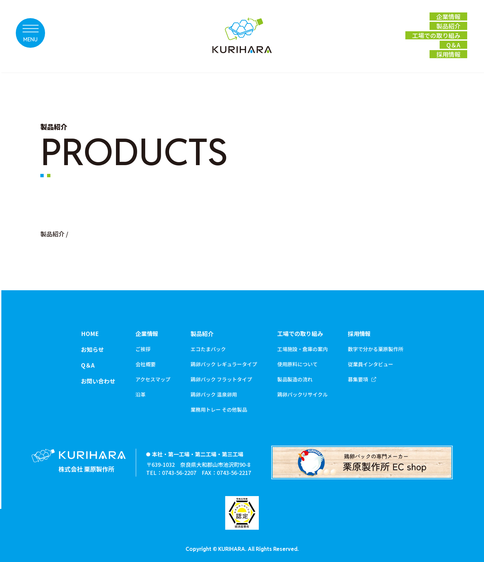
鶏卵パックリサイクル (302, 394)
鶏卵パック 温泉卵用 (214, 394)
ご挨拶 (143, 348)
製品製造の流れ (295, 379)
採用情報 (359, 333)
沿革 (140, 394)
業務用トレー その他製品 (219, 409)
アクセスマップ (152, 379)
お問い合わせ (98, 381)
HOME (90, 333)
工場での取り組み (300, 333)
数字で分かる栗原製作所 (375, 348)
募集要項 (358, 379)
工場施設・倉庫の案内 (302, 348)
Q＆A (87, 365)
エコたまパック (208, 348)
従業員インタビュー (370, 364)
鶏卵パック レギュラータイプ (224, 364)
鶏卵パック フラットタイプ (221, 379)
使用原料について (297, 364)
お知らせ (92, 349)
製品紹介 (52, 233)
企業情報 (146, 333)
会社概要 (145, 364)
